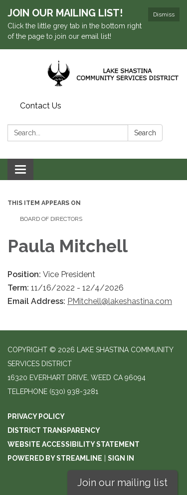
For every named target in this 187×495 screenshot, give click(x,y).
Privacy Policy (36, 416)
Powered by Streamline (54, 458)
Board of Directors (51, 218)
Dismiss (164, 14)
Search (145, 133)
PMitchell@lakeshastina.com (119, 301)
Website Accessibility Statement (73, 444)
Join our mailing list (122, 483)
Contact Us (40, 105)
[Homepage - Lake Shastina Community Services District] (93, 73)
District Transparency (53, 430)
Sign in (121, 458)
